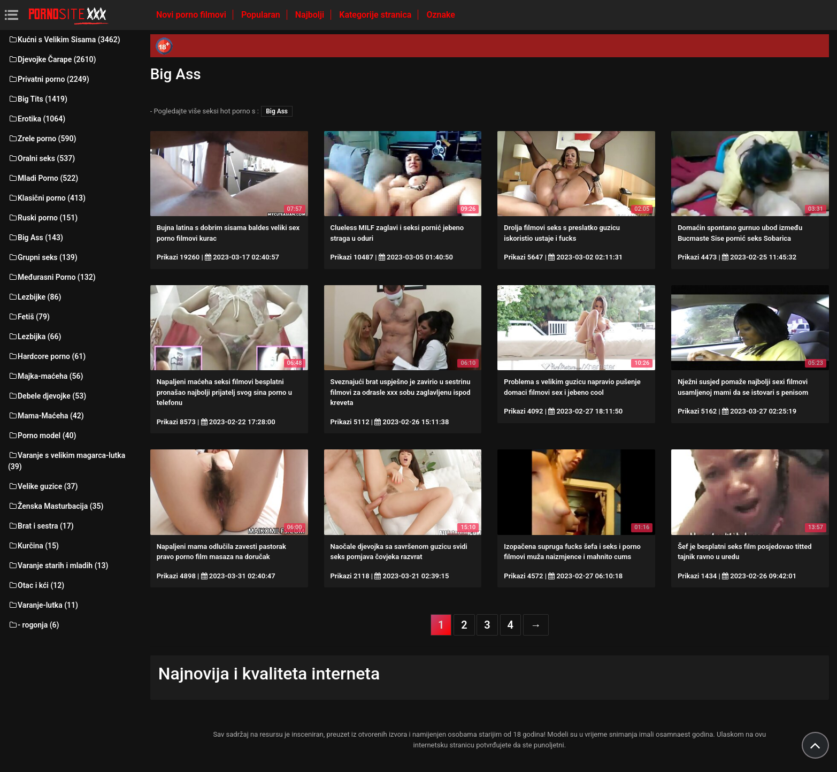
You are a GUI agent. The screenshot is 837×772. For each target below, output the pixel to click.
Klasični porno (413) (47, 198)
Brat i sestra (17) (41, 526)
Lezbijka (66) (34, 336)
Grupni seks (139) (43, 257)
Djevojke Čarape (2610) (52, 59)
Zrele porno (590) (42, 138)
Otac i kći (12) (36, 585)
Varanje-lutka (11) (43, 605)
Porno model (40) (42, 435)
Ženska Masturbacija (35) (55, 506)
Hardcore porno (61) (47, 356)
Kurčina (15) (33, 545)
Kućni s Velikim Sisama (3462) (64, 39)
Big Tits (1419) (37, 99)
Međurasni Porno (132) (52, 277)
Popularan (261, 15)
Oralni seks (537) (41, 158)
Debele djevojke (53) (47, 396)
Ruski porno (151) (43, 217)
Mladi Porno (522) (43, 178)
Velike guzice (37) (43, 486)
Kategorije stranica (376, 15)
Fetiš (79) (29, 316)
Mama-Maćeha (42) (46, 415)
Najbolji (310, 15)
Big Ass (277, 111)
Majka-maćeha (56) (45, 376)
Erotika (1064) (36, 118)
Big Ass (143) (35, 237)
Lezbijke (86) (34, 297)
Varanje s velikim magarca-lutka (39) (66, 461)
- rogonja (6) (33, 625)
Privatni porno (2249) (48, 79)
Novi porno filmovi (192, 15)
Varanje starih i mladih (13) (58, 565)
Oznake (440, 15)
